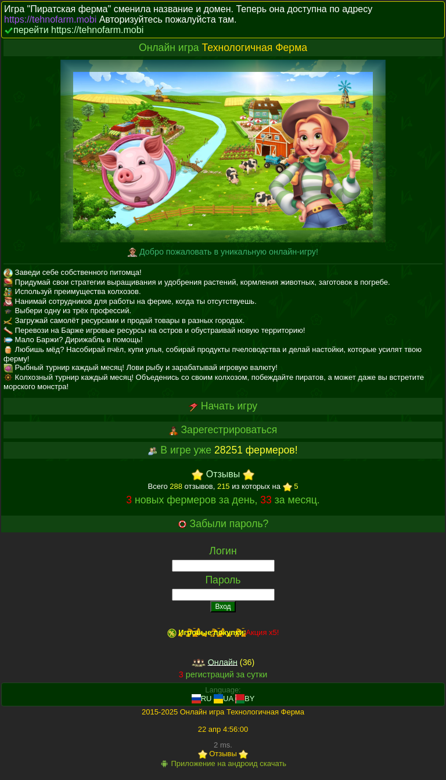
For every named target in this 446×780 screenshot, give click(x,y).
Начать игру (229, 406)
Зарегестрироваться (229, 430)
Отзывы (223, 475)
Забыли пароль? (229, 523)
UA (223, 698)
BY (244, 698)
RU (202, 698)
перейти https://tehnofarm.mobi (78, 30)
